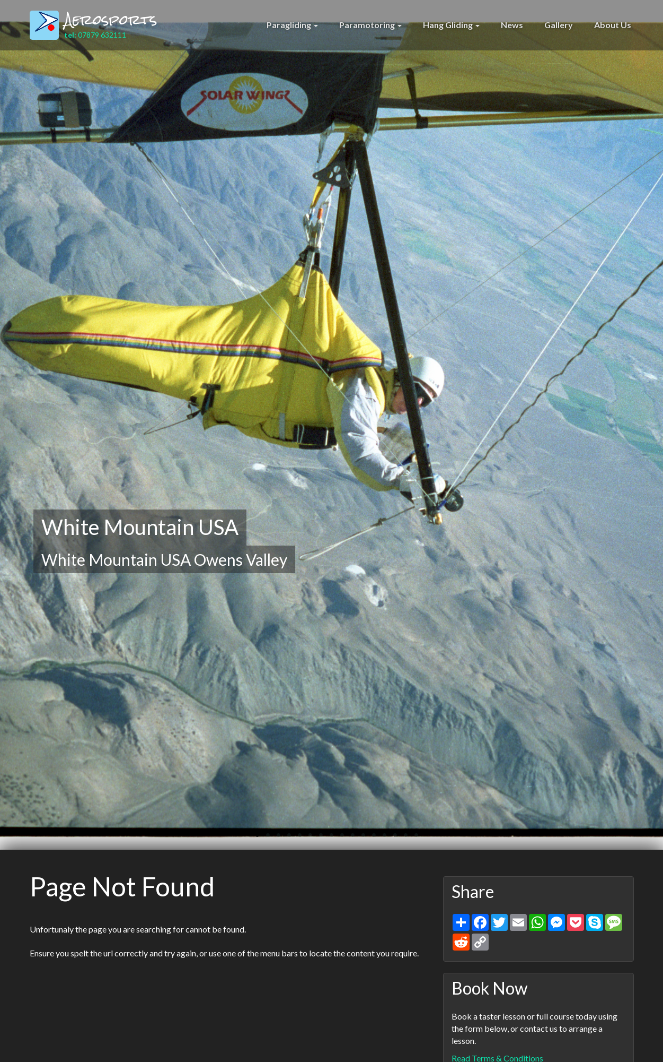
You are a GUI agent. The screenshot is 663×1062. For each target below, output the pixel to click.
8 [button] (326, 838)
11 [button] (358, 838)
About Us (612, 25)
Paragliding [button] (292, 25)
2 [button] (263, 838)
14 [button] (390, 838)
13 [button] (379, 838)
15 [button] (400, 838)
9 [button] (337, 838)
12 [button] (369, 838)
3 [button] (273, 838)
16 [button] (411, 838)
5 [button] (294, 838)
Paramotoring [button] (370, 25)
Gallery (558, 25)
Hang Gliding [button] (451, 25)
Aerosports (110, 19)
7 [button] (316, 838)
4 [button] (284, 838)
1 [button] (252, 838)
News (512, 25)
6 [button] (305, 838)
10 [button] (347, 838)
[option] (331, 425)
